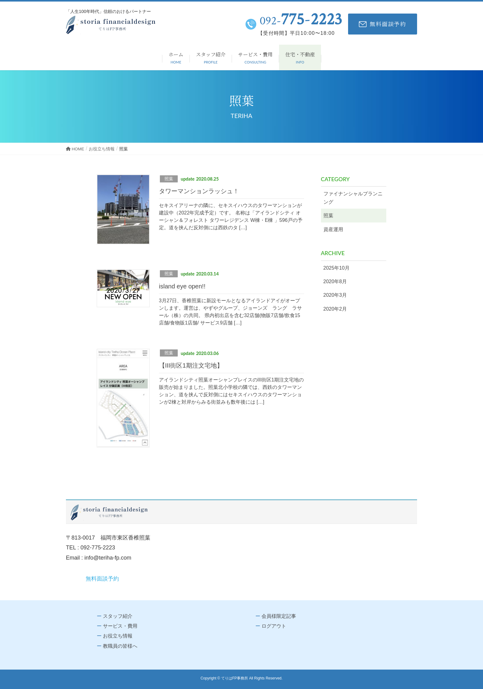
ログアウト (274, 626)
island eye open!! (182, 286)
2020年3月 (335, 295)
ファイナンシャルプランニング (353, 197)
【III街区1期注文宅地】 (191, 365)
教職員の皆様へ (120, 646)
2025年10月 (336, 268)
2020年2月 (335, 309)
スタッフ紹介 (117, 616)
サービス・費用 (120, 626)
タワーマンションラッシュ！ (199, 191)
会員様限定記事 (279, 616)
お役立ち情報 (117, 635)
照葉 (168, 178)
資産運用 (333, 229)
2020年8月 (335, 281)
